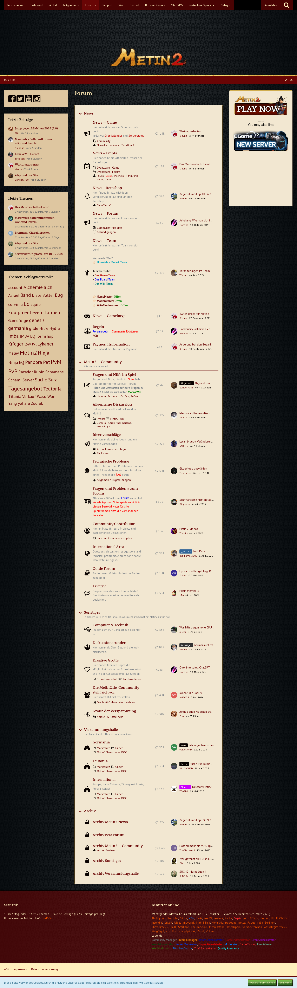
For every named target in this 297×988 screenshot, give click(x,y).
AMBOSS (184, 697)
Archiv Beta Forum (108, 835)
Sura (53, 380)
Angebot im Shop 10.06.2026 (197, 194)
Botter (48, 295)
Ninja (43, 353)
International (104, 780)
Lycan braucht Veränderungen (197, 441)
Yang (12, 403)
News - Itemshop (107, 188)
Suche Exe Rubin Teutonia (206, 764)
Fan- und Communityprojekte (114, 538)
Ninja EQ (16, 362)
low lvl (30, 344)
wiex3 (283, 927)
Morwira (183, 224)
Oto (181, 863)
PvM (56, 362)
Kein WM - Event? (27, 154)
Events (101, 419)
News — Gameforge (109, 316)
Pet (46, 362)
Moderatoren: (109, 301)
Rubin (39, 372)
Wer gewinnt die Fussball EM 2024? (201, 859)
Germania (101, 742)
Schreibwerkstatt (107, 679)
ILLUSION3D (186, 768)
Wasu (41, 396)
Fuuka (100, 175)
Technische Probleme (111, 461)
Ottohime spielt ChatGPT (194, 667)
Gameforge (18, 320)
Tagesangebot (25, 388)
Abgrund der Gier (26, 175)
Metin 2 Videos (188, 529)
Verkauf (29, 396)
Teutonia (52, 389)
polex (100, 179)
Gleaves (184, 649)
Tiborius (184, 533)
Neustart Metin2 (202, 787)
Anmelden (270, 5)
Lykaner (45, 344)
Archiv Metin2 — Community (118, 846)
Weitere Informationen (262, 982)
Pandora (33, 362)
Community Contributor (114, 524)
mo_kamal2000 (188, 555)
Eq (26, 304)
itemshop (44, 336)
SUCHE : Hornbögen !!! (193, 871)
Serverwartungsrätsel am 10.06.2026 (39, 254)
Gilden (119, 748)
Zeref (108, 179)
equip (36, 304)
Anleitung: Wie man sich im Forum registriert (206, 220)
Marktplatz (103, 748)
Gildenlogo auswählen (193, 468)
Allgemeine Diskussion (112, 404)
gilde (33, 328)
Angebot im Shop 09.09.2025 (197, 820)
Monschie (102, 145)
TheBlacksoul (187, 850)
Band (25, 295)
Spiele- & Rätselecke (110, 717)
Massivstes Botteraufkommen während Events (207, 413)
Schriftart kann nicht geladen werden (202, 500)
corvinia (15, 304)
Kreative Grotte (106, 660)
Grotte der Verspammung (114, 711)
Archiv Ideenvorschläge (111, 449)
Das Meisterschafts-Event (32, 207)
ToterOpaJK (127, 145)
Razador (25, 372)
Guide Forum (104, 569)
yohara (24, 403)
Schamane (54, 372)
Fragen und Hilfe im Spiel (114, 375)
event (38, 312)
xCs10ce (124, 396)
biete (36, 295)
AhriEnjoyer (103, 452)
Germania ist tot (203, 645)
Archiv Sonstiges (107, 861)
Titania (14, 396)
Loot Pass (199, 551)
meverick (188, 922)
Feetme (218, 918)
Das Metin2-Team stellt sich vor (116, 702)
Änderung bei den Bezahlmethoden (201, 344)
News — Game (105, 123)
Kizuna (18, 169)
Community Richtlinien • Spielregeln (201, 329)
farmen (52, 312)
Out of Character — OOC (112, 752)
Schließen (285, 982)
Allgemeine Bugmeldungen (114, 480)
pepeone (115, 145)
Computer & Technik (110, 625)
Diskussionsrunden (109, 643)
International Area (108, 547)
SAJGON (183, 445)
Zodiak (37, 403)
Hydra (54, 328)
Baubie (183, 198)
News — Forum (105, 214)
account (15, 287)
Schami (14, 380)
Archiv (90, 811)
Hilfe (43, 328)
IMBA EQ (27, 336)
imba (13, 336)
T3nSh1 (183, 791)
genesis (37, 320)
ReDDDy (183, 876)
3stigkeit (20, 158)
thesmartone (124, 422)
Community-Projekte (109, 228)
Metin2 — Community (103, 362)
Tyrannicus (185, 472)
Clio (17, 133)
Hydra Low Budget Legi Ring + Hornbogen (205, 571)
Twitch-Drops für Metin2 (194, 314)
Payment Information (111, 344)
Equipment (19, 312)
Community (104, 141)
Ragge (252, 922)
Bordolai (101, 422)
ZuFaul (135, 396)
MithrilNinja (132, 175)
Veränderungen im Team (194, 271)
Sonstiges (92, 613)
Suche (41, 380)
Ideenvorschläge (107, 435)
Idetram (101, 396)
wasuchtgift (103, 426)
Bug (59, 295)
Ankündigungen (106, 232)
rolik (260, 922)
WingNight (158, 931)
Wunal (183, 275)
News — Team (104, 241)
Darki (199, 918)
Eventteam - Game (108, 167)
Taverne (99, 586)
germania (18, 328)
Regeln (98, 327)
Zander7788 (22, 179)
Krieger (15, 344)
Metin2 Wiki (117, 419)
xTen (182, 595)
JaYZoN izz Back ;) (190, 693)
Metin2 (28, 352)
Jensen (168, 922)
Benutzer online (165, 905)
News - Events (105, 153)
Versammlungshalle (101, 730)
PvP (12, 371)
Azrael (13, 295)
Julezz (182, 631)
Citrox (111, 422)
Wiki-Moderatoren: (112, 305)
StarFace (183, 927)
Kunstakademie (132, 679)
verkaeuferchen (106, 850)
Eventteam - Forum (108, 172)
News (89, 113)
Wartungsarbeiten (27, 164)
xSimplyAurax (186, 931)
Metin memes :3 (189, 591)
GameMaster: (109, 296)
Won (51, 396)
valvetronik (185, 749)
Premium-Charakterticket (32, 232)
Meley (13, 353)
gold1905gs (250, 918)
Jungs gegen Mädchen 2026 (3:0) (36, 128)
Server (28, 380)
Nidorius (19, 147)
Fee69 (208, 918)
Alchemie (33, 287)
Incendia (119, 175)
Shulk (173, 927)
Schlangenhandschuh (201, 745)
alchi (49, 287)
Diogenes (184, 504)
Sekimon (113, 396)
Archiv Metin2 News (110, 822)
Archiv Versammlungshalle (116, 874)
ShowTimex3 (104, 205)
